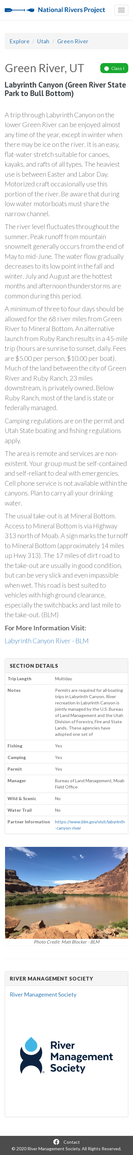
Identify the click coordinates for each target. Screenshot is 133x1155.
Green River (73, 41)
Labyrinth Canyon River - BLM (47, 640)
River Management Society (43, 994)
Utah (43, 41)
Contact (72, 1142)
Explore (19, 41)
